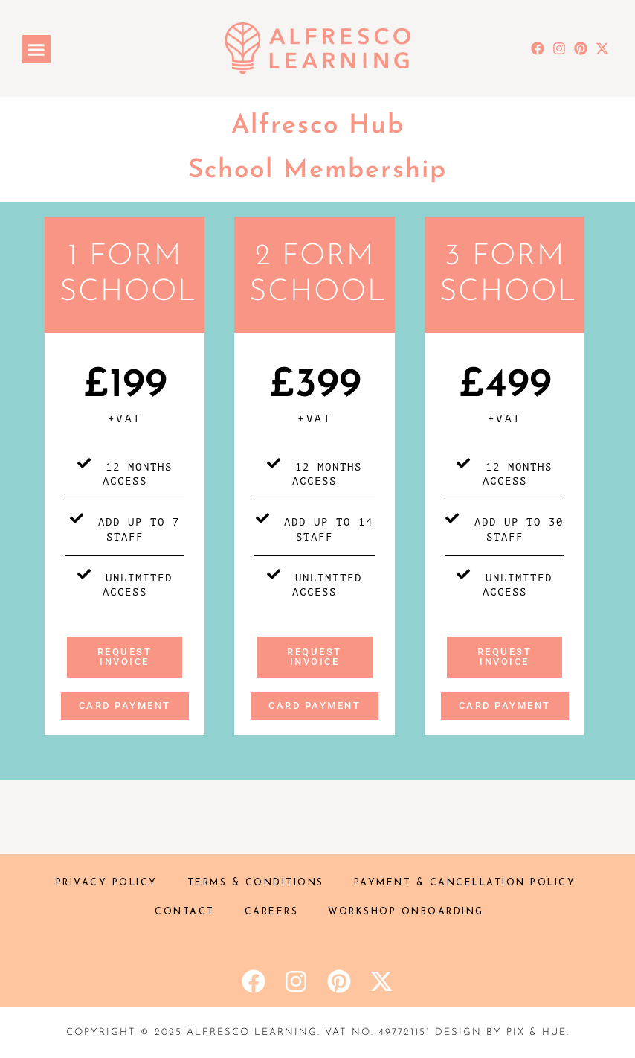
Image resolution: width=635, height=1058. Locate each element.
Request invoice (124, 656)
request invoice (504, 656)
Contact (185, 912)
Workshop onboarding (406, 912)
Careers (272, 912)
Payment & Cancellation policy (465, 883)
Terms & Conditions (255, 883)
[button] (36, 49)
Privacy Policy (107, 883)
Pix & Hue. (538, 1032)
